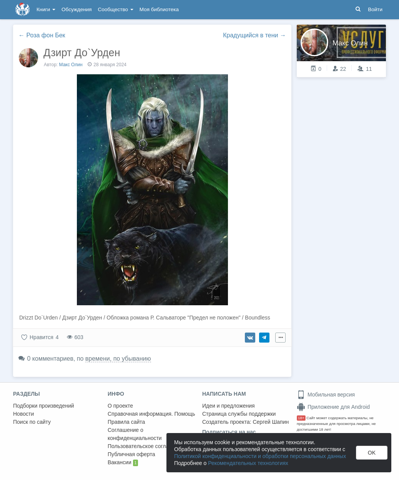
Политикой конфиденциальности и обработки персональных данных (260, 456)
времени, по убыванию (118, 358)
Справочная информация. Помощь (151, 414)
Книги (46, 9)
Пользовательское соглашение (146, 446)
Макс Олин (71, 64)
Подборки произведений (43, 406)
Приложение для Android (333, 407)
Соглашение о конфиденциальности (135, 434)
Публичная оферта (131, 454)
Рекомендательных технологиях (248, 463)
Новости (23, 414)
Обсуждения (76, 9)
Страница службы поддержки (239, 414)
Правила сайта (126, 422)
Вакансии (123, 462)
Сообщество (115, 9)
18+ (301, 418)
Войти (375, 9)
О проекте (120, 406)
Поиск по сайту (32, 422)
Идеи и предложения (228, 406)
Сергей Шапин (271, 422)
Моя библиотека (159, 9)
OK (372, 453)
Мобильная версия (326, 394)
